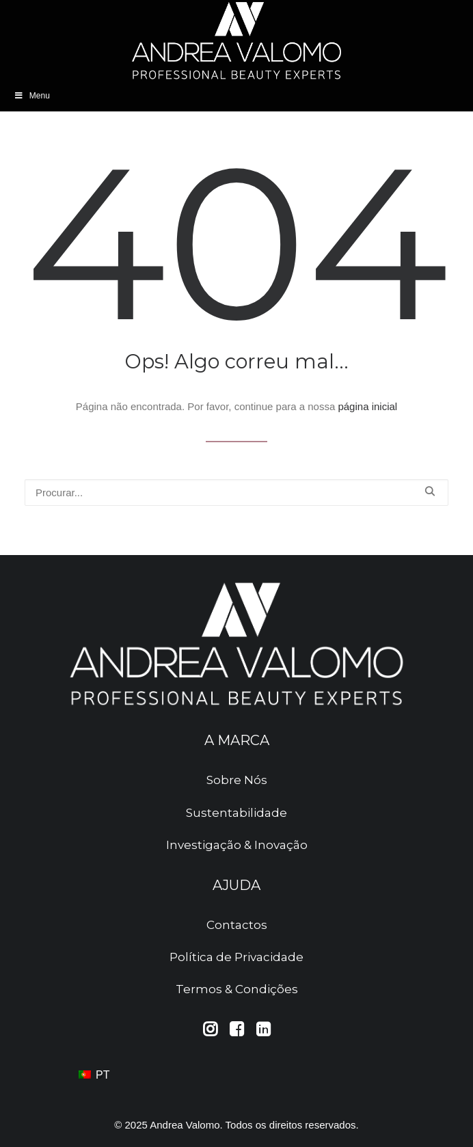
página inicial (367, 406)
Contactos (236, 925)
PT (94, 1075)
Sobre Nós (236, 780)
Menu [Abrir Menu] (32, 95)
